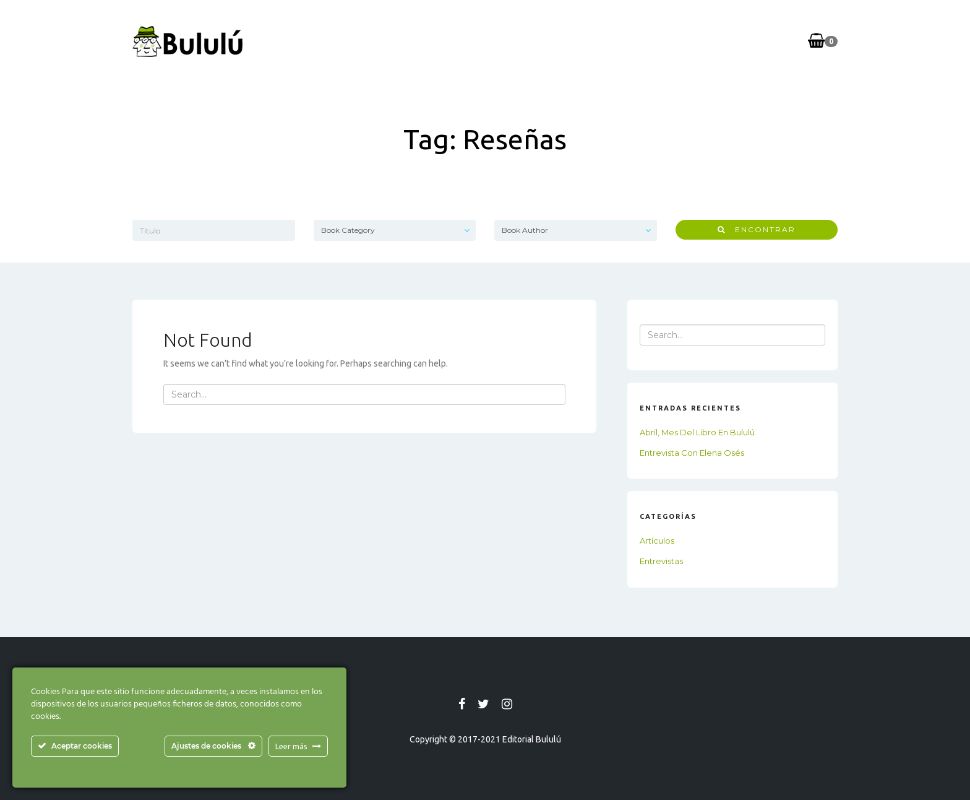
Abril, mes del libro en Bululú (697, 432)
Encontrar (757, 229)
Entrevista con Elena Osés (692, 453)
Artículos (657, 541)
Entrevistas (661, 561)
